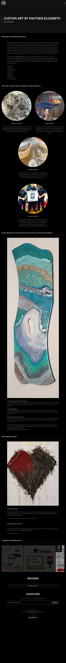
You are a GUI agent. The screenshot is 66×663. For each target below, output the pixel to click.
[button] (64, 3)
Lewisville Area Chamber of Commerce (27, 225)
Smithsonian (56, 42)
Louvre (50, 42)
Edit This (37, 612)
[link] (3, 3)
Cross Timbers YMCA (43, 225)
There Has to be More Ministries (31, 224)
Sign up (55, 602)
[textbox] (28, 602)
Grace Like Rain (42, 224)
